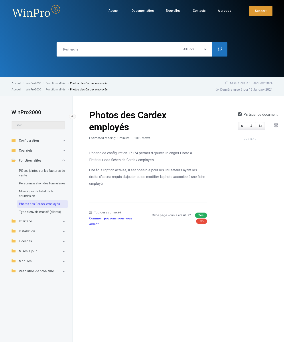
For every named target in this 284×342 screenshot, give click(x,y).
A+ (260, 126)
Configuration (25, 140)
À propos (224, 10)
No (201, 221)
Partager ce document (258, 114)
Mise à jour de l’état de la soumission (36, 194)
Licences (22, 241)
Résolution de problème (33, 271)
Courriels (22, 150)
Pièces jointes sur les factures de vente (42, 173)
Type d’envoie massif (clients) (40, 212)
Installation (23, 231)
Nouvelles (173, 10)
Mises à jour (24, 251)
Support (260, 11)
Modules (22, 261)
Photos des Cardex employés (39, 204)
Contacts (199, 10)
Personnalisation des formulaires (42, 183)
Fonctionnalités (26, 160)
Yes (201, 215)
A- (242, 126)
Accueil (113, 10)
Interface (22, 221)
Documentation (143, 10)
